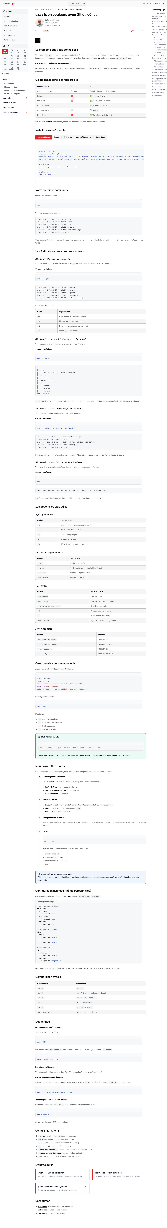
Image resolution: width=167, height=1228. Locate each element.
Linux (47, 805)
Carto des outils (10, 40)
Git (98, 58)
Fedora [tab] (56, 137)
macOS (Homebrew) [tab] (83, 137)
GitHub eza (42, 1210)
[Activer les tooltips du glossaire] (42, 31)
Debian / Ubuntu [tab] (44, 137)
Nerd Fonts (42, 1213)
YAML (68, 896)
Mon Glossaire (9, 35)
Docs (37, 9)
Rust (50, 122)
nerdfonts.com (56, 782)
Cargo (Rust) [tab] (100, 137)
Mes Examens (9, 30)
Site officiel (42, 1206)
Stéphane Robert (52, 20)
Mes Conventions (11, 26)
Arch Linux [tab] (68, 137)
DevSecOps (9, 3)
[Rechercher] (77, 3)
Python (62, 857)
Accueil (7, 16)
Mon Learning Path (11, 21)
